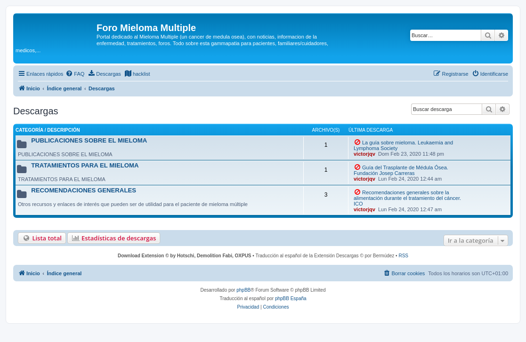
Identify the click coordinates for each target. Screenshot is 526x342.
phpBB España (291, 298)
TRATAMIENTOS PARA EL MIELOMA (84, 165)
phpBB (243, 290)
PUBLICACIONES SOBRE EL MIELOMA (89, 140)
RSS (403, 255)
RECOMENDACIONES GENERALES (83, 190)
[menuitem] (74, 74)
